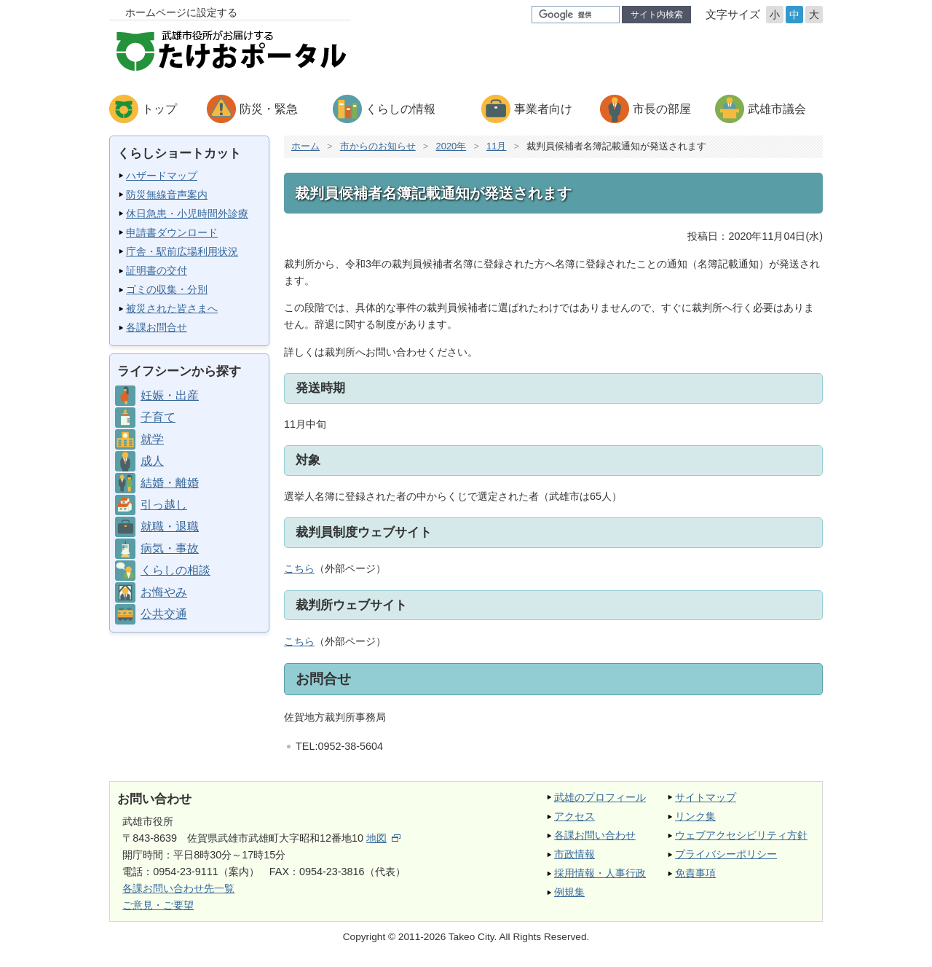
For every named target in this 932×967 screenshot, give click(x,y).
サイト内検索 (657, 14)
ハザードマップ (161, 175)
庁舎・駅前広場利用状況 (182, 251)
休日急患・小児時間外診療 (187, 213)
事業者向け (543, 109)
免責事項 (695, 873)
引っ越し (164, 504)
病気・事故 (170, 548)
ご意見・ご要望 (158, 905)
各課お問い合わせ (595, 835)
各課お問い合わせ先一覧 (178, 888)
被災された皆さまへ (172, 308)
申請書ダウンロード (172, 232)
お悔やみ (164, 592)
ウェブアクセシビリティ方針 (741, 835)
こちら (299, 568)
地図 (383, 838)
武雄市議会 (777, 109)
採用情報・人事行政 (600, 873)
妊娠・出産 (170, 395)
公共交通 (164, 614)
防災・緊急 (269, 109)
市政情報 (574, 854)
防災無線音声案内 (167, 194)
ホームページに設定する (181, 12)
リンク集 (695, 816)
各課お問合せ (156, 327)
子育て (158, 417)
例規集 (569, 892)
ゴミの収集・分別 (167, 289)
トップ (159, 109)
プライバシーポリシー (726, 854)
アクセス (574, 816)
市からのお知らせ (378, 146)
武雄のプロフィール (600, 797)
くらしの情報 (400, 109)
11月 (496, 146)
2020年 (450, 146)
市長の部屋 (662, 109)
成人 (152, 461)
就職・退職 (170, 526)
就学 (152, 439)
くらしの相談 (175, 570)
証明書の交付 (156, 270)
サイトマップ (705, 797)
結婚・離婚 (170, 483)
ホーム (305, 146)
